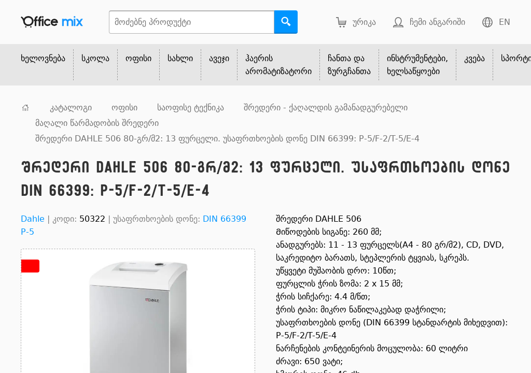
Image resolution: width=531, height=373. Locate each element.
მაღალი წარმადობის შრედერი (97, 123)
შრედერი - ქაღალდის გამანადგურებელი (326, 107)
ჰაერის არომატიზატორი (278, 64)
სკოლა (95, 58)
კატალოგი (71, 107)
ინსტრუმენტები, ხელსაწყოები (417, 64)
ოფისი (138, 58)
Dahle (33, 219)
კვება (474, 58)
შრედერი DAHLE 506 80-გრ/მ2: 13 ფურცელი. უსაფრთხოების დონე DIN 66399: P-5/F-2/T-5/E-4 (227, 139)
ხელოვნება (43, 58)
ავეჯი (219, 58)
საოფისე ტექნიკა (190, 107)
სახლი (180, 58)
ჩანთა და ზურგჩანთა (349, 64)
